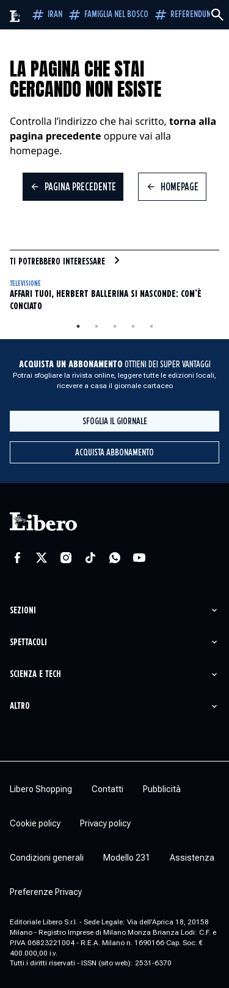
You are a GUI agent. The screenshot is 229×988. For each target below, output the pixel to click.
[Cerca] (217, 14)
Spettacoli (28, 642)
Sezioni (23, 610)
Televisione (25, 283)
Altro (20, 706)
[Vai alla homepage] (15, 16)
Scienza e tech (35, 674)
